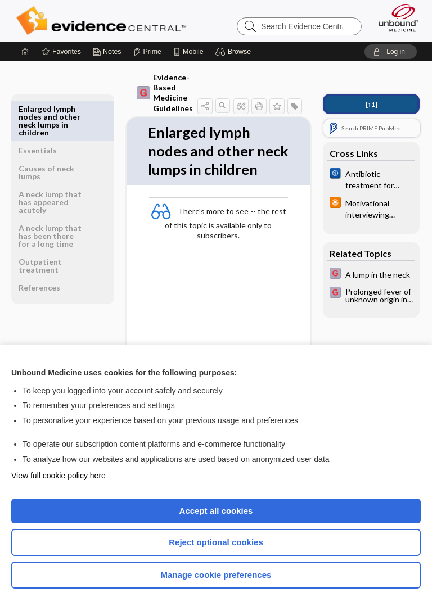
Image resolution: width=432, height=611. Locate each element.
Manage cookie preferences (216, 575)
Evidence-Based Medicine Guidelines (155, 93)
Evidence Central (103, 21)
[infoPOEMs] (371, 208)
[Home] (25, 51)
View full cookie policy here (58, 475)
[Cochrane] (371, 178)
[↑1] (371, 104)
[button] (234, 51)
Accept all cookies (216, 510)
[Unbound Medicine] (395, 18)
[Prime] (147, 51)
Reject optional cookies (216, 542)
